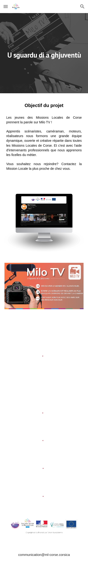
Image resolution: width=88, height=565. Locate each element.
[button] (5, 6)
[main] (44, 53)
